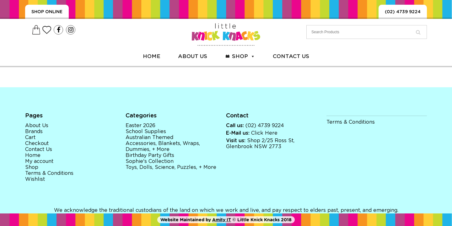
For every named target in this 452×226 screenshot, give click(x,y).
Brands (34, 131)
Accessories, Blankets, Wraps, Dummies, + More (163, 146)
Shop (243, 56)
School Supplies (146, 131)
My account (39, 161)
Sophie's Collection (150, 161)
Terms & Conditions (49, 173)
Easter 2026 (140, 125)
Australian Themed (149, 137)
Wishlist (35, 179)
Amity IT (221, 220)
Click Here (264, 133)
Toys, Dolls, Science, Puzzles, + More (171, 167)
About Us (192, 56)
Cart (30, 137)
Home (151, 56)
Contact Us (291, 56)
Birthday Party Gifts (150, 155)
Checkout (37, 143)
